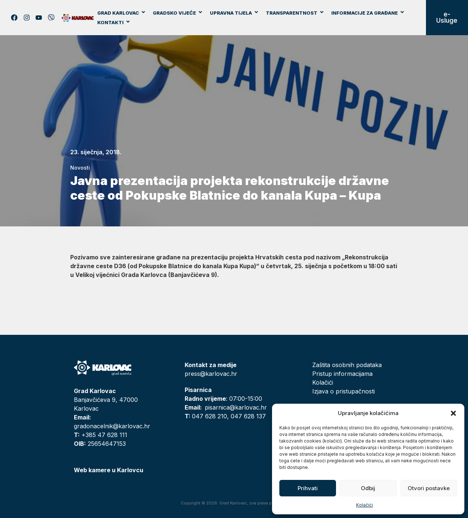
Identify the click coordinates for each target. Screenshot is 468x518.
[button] (453, 413)
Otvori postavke (429, 488)
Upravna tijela (234, 13)
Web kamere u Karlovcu (108, 470)
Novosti (80, 167)
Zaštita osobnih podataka (347, 365)
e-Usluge (446, 17)
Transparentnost (295, 13)
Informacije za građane (368, 13)
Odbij (368, 488)
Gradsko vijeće (178, 13)
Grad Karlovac (121, 13)
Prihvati (308, 488)
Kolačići (364, 505)
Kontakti (114, 22)
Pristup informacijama (342, 373)
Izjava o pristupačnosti (343, 391)
